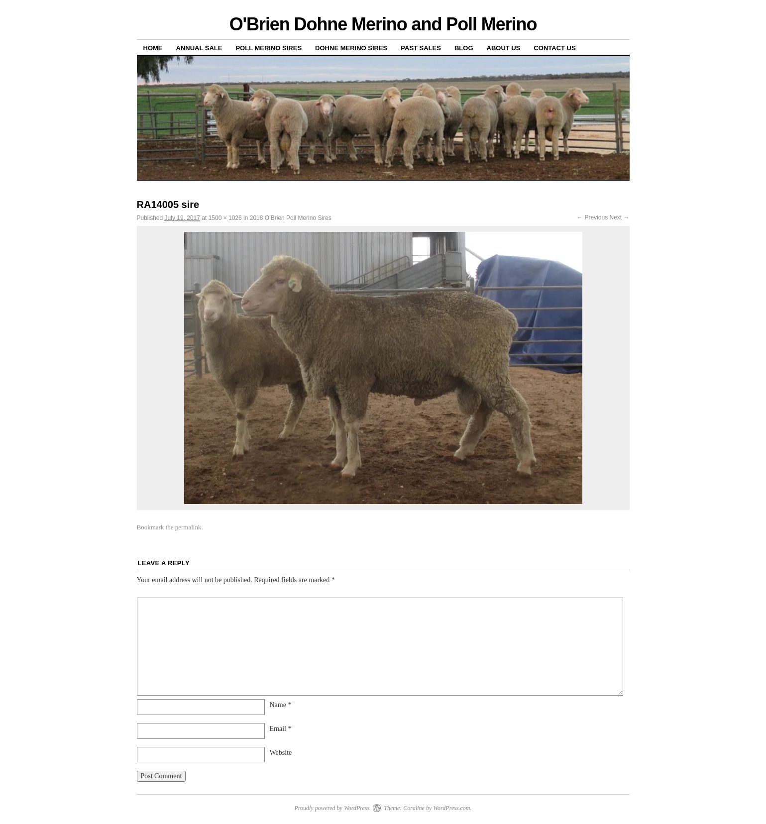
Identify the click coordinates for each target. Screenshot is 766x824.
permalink (188, 527)
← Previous (592, 217)
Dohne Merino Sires (351, 48)
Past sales (421, 48)
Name (281, 705)
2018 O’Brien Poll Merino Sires (290, 217)
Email (281, 728)
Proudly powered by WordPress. (332, 808)
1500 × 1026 (225, 217)
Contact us (554, 48)
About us (504, 48)
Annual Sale (199, 48)
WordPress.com (451, 808)
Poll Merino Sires (268, 48)
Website (281, 752)
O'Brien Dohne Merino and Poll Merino (383, 24)
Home (153, 48)
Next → (619, 217)
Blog (463, 48)
